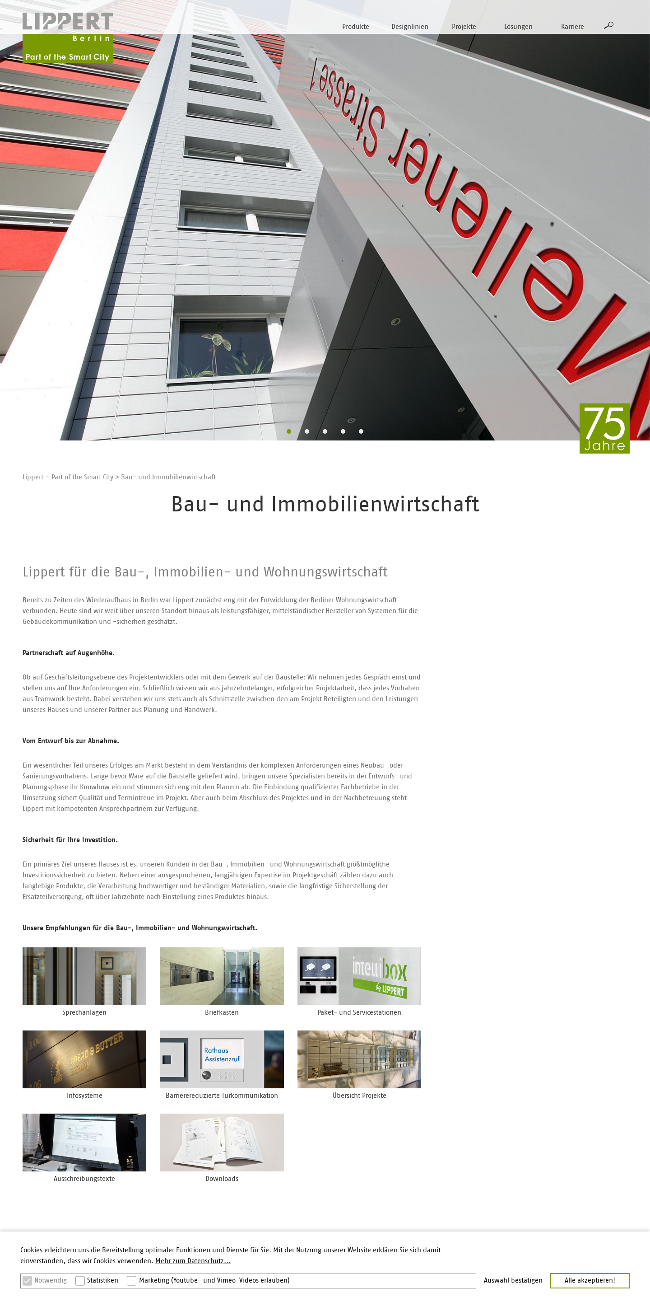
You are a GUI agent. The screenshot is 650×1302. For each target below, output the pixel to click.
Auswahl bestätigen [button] (513, 1280)
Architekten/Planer (357, 1123)
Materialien (244, 1123)
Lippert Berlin (452, 1123)
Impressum (550, 1202)
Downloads (550, 1136)
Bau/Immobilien (354, 1136)
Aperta (134, 1228)
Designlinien (409, 26)
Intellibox (139, 1163)
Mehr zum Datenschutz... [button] (193, 1261)
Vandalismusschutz (255, 1150)
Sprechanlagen (45, 1123)
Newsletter (550, 1176)
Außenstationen (46, 1136)
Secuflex (137, 1176)
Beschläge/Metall (355, 1163)
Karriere (572, 26)
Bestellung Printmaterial (570, 1189)
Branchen (548, 1123)
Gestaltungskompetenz (261, 1136)
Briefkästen (39, 1150)
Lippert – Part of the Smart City (68, 477)
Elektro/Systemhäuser (361, 1150)
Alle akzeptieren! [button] (590, 1280)
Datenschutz (552, 1215)
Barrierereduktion (253, 1163)
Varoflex (137, 1202)
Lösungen (518, 26)
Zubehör (35, 1228)
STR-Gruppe (449, 1136)
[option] (325, 220)
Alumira (136, 1215)
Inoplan (136, 1123)
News (440, 1163)
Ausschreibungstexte (564, 1150)
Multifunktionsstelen (53, 1189)
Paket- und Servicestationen (65, 1176)
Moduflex (139, 1189)
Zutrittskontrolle (46, 1202)
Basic (132, 1136)
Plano (133, 1150)
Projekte (464, 26)
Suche (609, 25)
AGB (540, 1228)
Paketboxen (40, 1163)
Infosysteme (40, 1215)
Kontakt (545, 1163)
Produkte (355, 26)
